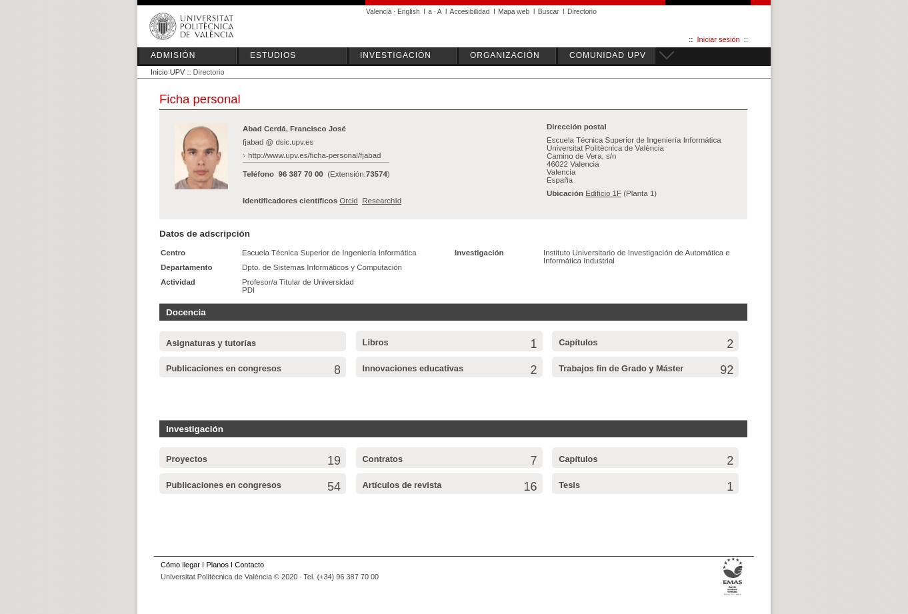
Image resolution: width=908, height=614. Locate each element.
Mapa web (513, 11)
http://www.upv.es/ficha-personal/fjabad (314, 155)
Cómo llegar (180, 565)
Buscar (548, 11)
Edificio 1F (603, 193)
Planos (217, 565)
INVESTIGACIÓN (395, 55)
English (408, 11)
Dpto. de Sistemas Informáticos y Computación (322, 267)
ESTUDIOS (273, 55)
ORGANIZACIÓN (505, 55)
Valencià (379, 11)
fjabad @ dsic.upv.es (278, 142)
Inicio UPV (168, 72)
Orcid (348, 201)
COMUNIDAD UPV (607, 55)
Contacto (249, 565)
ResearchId (381, 201)
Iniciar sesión (718, 39)
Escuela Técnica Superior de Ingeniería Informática (329, 253)
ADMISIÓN (173, 55)
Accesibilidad (470, 11)
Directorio (582, 11)
